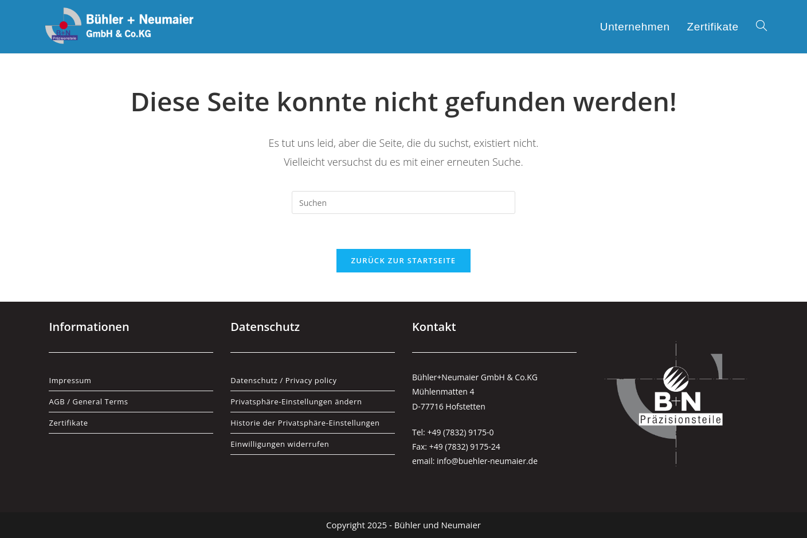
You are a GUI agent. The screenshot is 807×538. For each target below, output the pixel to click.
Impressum (70, 380)
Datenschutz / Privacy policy (283, 380)
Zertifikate (68, 423)
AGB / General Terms (88, 401)
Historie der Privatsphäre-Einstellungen (305, 423)
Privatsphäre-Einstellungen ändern (296, 401)
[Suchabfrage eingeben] (403, 202)
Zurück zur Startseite (403, 260)
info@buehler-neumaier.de (487, 460)
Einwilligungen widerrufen (279, 444)
